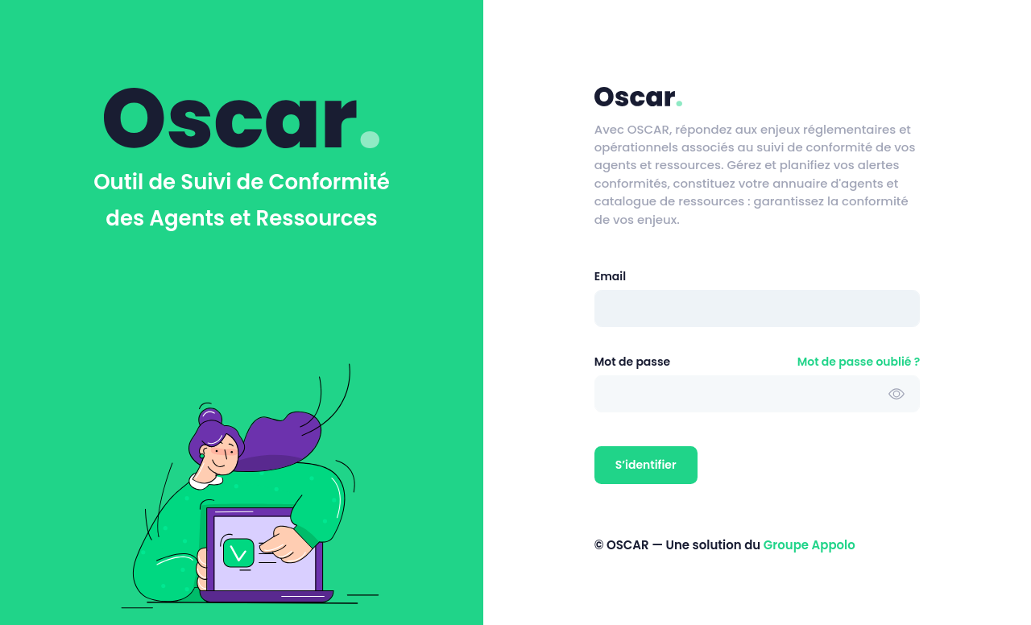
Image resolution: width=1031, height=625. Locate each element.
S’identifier (646, 465)
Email (610, 276)
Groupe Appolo (809, 544)
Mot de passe (632, 362)
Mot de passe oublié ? (859, 362)
